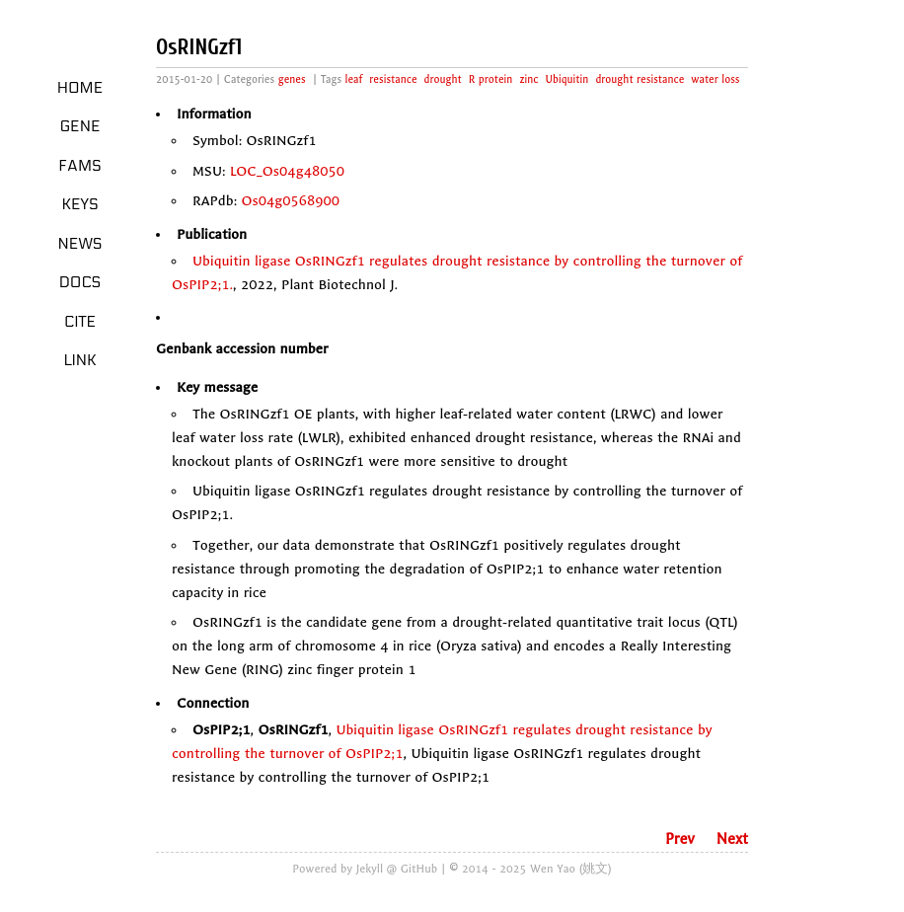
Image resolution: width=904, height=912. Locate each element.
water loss (715, 79)
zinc (528, 79)
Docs (80, 282)
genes (292, 79)
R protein (491, 79)
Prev (680, 839)
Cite (80, 322)
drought (443, 79)
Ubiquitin (566, 79)
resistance (392, 79)
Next (732, 839)
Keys (79, 204)
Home (80, 88)
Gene (80, 126)
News (80, 244)
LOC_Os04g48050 (287, 171)
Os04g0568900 (291, 200)
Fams (79, 166)
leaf (354, 79)
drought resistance (639, 79)
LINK (79, 360)
